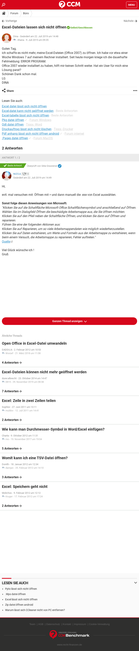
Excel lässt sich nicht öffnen (21, 599)
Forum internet (74, 133)
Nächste (129, 20)
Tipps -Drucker (63, 129)
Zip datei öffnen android (19, 604)
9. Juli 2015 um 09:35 (37, 40)
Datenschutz (53, 624)
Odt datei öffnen (13, 124)
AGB (40, 624)
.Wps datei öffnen (15, 594)
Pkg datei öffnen (13, 120)
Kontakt (67, 624)
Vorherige (11, 20)
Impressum (80, 624)
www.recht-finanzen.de (69, 644)
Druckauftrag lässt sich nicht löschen (27, 129)
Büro (26, 13)
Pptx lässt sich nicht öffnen (21, 588)
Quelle (6, 241)
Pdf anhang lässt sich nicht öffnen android (30, 133)
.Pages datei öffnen (15, 138)
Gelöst (73, 27)
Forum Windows (40, 120)
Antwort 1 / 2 (11, 157)
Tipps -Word (34, 124)
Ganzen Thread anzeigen (67, 321)
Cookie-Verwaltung (99, 624)
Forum (14, 13)
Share (10, 90)
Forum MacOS (43, 138)
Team (32, 624)
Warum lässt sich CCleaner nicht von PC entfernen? (35, 610)
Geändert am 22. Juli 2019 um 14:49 (32, 177)
